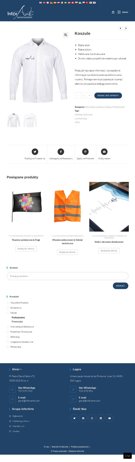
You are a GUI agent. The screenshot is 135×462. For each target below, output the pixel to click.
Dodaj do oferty (108, 95)
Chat (127, 455)
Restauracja (109, 237)
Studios (16, 431)
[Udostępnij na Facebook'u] (61, 154)
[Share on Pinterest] (85, 154)
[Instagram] (92, 418)
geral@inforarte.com (29, 400)
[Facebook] (83, 418)
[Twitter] (74, 418)
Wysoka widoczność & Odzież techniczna (67, 241)
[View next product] (126, 28)
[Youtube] (109, 418)
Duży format (38, 236)
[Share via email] (104, 154)
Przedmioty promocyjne (21, 331)
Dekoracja (15, 336)
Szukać (120, 285)
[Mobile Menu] (121, 12)
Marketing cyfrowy (21, 421)
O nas (46, 447)
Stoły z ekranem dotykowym (109, 241)
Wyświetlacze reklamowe (22, 326)
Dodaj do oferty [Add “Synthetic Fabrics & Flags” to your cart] (26, 248)
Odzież (108, 107)
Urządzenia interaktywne (116, 236)
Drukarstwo (28, 236)
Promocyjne (17, 321)
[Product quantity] (84, 95)
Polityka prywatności (80, 447)
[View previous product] (120, 28)
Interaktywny (19, 426)
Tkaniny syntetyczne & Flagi (26, 239)
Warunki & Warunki (60, 447)
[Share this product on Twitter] (35, 154)
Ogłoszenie (18, 416)
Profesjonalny (118, 107)
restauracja (81, 118)
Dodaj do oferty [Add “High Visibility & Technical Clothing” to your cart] (67, 252)
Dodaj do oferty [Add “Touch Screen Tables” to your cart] (109, 250)
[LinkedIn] (101, 418)
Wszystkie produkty (94, 107)
